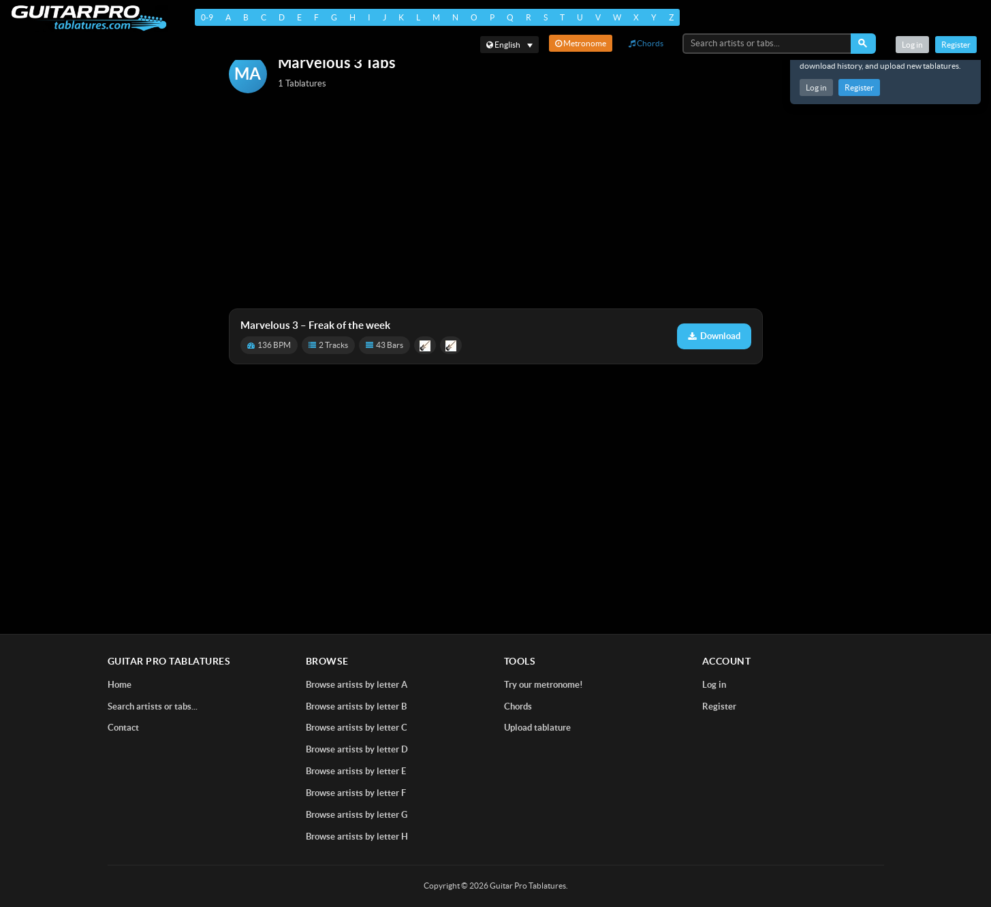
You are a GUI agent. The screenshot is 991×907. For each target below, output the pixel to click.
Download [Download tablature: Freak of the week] (714, 336)
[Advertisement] (496, 202)
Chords (646, 43)
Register (859, 87)
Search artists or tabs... (153, 706)
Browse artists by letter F (356, 793)
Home (119, 685)
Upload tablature (537, 727)
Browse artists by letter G (356, 815)
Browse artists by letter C (356, 727)
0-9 (207, 17)
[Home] (89, 18)
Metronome (580, 43)
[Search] (863, 43)
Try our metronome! (543, 685)
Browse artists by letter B (356, 706)
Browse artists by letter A (356, 685)
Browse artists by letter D (357, 749)
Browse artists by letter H (357, 836)
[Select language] (509, 44)
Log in (816, 87)
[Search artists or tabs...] (767, 43)
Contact (123, 727)
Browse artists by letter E (356, 771)
